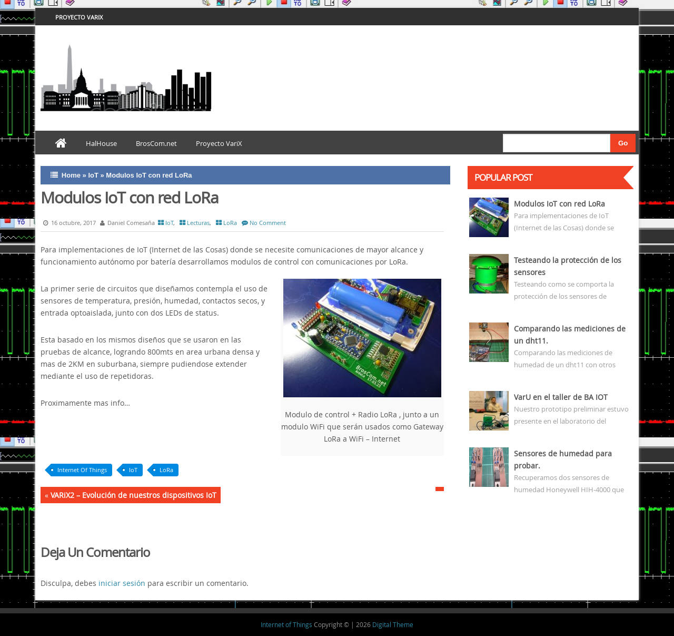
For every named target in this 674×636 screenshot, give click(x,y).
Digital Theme (392, 624)
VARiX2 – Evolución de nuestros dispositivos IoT (133, 495)
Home (71, 175)
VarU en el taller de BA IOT (561, 397)
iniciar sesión (121, 583)
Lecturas (198, 223)
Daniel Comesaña (126, 223)
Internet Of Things (82, 470)
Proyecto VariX (79, 17)
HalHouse (101, 143)
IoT (93, 175)
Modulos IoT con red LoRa (559, 204)
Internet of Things (286, 624)
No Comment (268, 223)
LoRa (230, 223)
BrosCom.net (156, 143)
